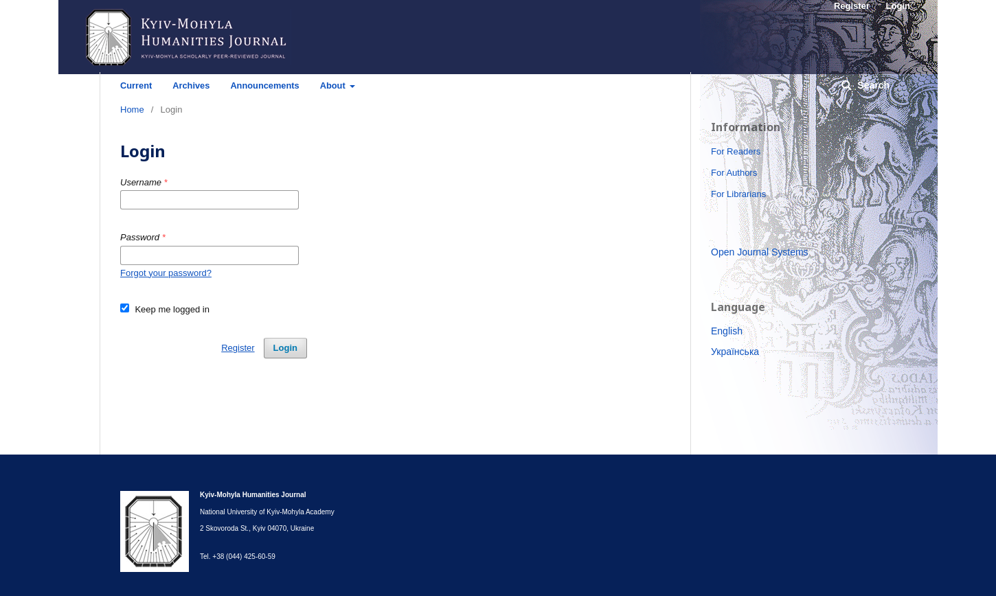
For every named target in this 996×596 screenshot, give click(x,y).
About (334, 85)
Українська (735, 351)
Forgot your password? (166, 273)
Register (237, 348)
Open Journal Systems (759, 252)
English (727, 330)
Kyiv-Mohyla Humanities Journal (273, 58)
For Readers (735, 151)
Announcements (264, 85)
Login (285, 348)
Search (872, 85)
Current (136, 85)
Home (132, 109)
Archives (191, 85)
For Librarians (738, 194)
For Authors (734, 173)
